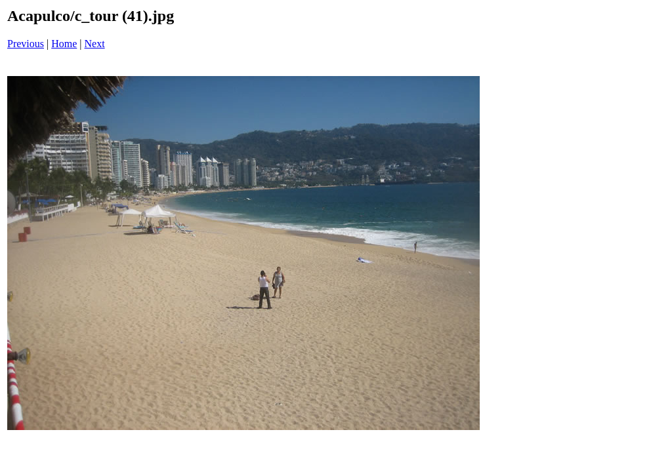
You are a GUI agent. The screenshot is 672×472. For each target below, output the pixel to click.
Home (64, 43)
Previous (25, 43)
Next (95, 43)
